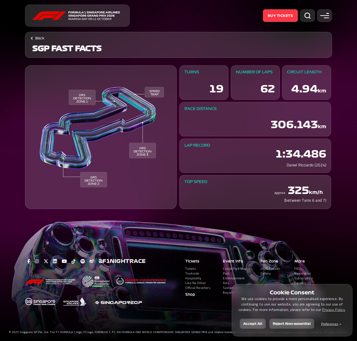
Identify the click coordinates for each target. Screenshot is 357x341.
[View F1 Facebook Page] (29, 261)
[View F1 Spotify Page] (82, 261)
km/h (316, 192)
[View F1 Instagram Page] (37, 261)
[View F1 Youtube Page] (64, 261)
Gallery (265, 273)
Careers (300, 282)
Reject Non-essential (292, 323)
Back (39, 38)
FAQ (297, 268)
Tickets (192, 261)
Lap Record (197, 145)
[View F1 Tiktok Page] (73, 261)
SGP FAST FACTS (67, 48)
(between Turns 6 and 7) (305, 200)
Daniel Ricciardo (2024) (306, 165)
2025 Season (270, 268)
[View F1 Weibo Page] (91, 261)
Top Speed (195, 181)
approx (279, 192)
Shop (190, 294)
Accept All (252, 323)
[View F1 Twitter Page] (46, 261)
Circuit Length (304, 72)
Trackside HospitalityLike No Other (195, 278)
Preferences (329, 323)
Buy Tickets (280, 15)
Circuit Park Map (235, 268)
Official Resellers (197, 287)
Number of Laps (254, 72)
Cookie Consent (292, 292)
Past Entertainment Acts (234, 278)
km (322, 91)
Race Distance (200, 108)
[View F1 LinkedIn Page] (55, 261)
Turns (191, 72)
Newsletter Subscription (303, 275)
